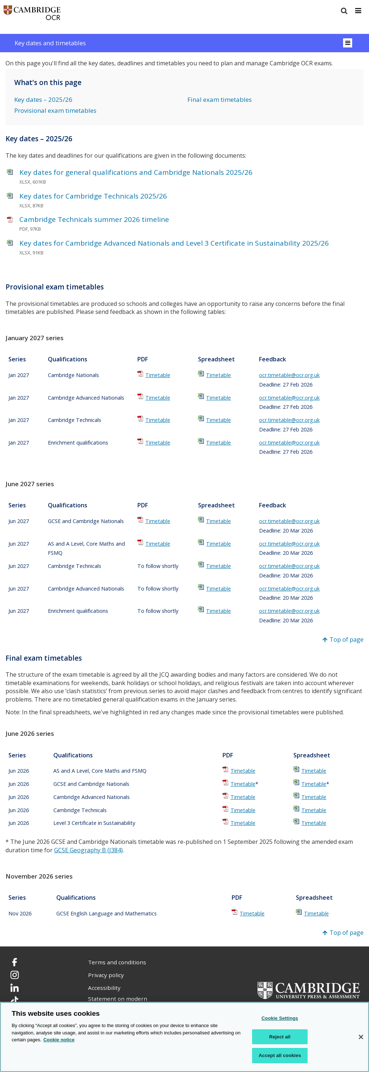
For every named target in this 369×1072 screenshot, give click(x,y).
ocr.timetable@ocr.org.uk (289, 375)
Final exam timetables (219, 99)
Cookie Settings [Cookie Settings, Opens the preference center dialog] (280, 1018)
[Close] (361, 1037)
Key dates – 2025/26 (43, 99)
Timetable (157, 375)
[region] (184, 1037)
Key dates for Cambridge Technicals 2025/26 (93, 196)
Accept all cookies (280, 1055)
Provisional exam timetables (55, 110)
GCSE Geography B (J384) (88, 850)
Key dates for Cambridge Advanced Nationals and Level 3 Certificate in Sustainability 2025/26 (174, 243)
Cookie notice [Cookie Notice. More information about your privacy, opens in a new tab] (59, 1039)
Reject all (279, 1037)
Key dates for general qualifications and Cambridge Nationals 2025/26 (135, 172)
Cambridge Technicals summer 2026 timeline (94, 219)
